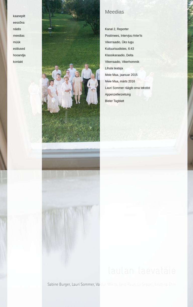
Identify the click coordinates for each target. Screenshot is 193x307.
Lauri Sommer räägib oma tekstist (127, 88)
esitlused (19, 48)
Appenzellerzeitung (118, 94)
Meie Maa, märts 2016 (120, 81)
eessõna (18, 22)
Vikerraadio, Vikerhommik (122, 62)
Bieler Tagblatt (114, 101)
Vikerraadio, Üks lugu (119, 42)
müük (16, 42)
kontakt (18, 62)
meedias (18, 35)
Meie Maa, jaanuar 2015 (121, 75)
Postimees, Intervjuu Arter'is (123, 35)
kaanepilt (19, 16)
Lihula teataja (114, 68)
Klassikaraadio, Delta (119, 55)
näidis (17, 29)
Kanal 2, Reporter (116, 29)
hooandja (19, 55)
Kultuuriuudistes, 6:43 (119, 48)
